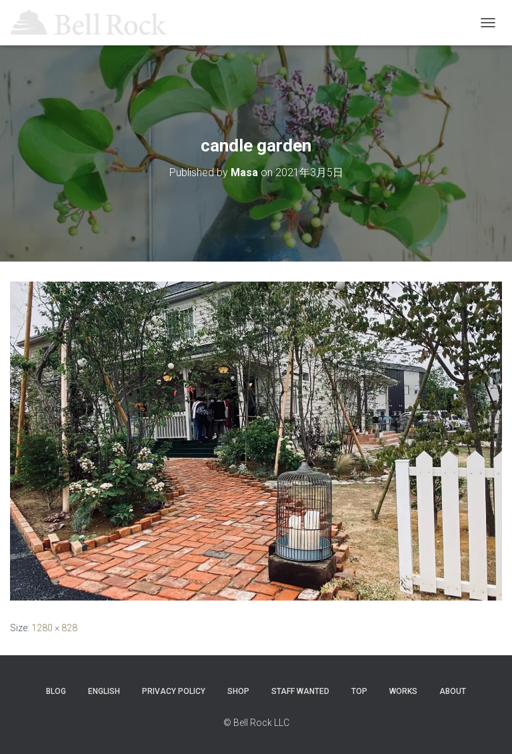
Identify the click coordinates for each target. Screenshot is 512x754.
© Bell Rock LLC (256, 722)
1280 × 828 (54, 628)
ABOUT (452, 691)
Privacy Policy (173, 691)
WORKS (403, 691)
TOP (359, 691)
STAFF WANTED (300, 691)
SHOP (238, 691)
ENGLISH (104, 691)
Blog (56, 691)
